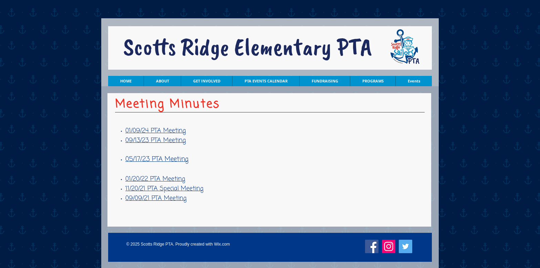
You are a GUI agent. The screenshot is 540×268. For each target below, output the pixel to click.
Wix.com (222, 244)
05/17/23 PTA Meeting (156, 159)
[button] (162, 81)
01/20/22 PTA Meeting (155, 179)
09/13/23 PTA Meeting (155, 140)
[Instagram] (388, 246)
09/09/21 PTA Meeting (156, 198)
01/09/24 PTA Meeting (155, 131)
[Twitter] (405, 246)
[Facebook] (371, 246)
